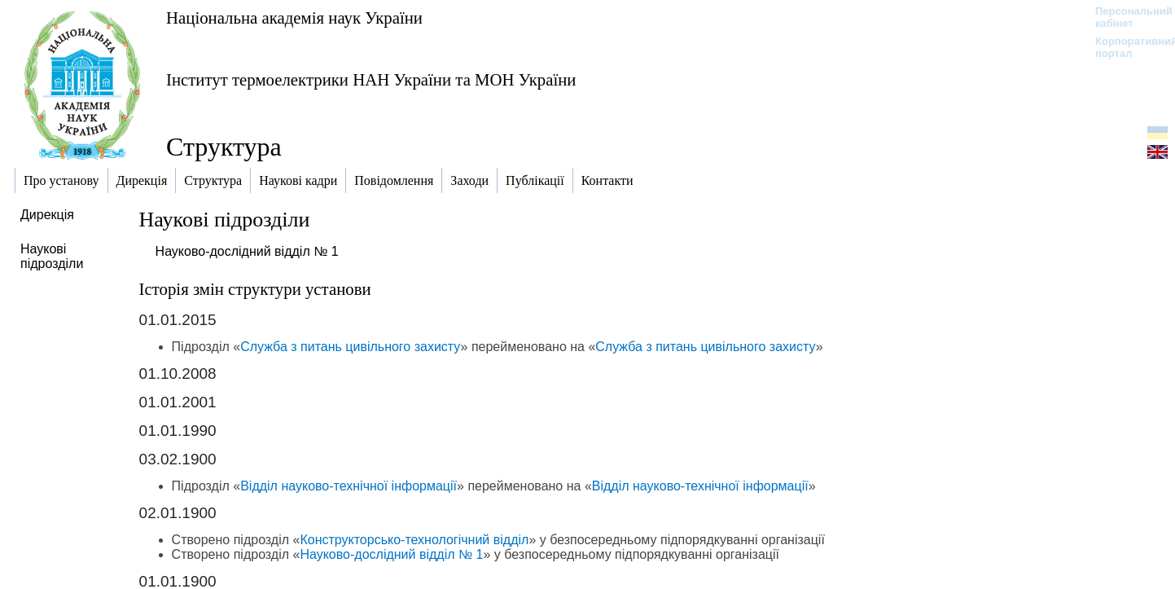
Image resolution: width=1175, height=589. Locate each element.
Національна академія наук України (294, 17)
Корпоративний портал (1125, 47)
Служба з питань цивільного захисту (350, 347)
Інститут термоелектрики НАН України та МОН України (371, 79)
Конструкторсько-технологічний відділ (414, 540)
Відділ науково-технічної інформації (348, 486)
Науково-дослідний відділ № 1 (247, 251)
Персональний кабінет (1125, 17)
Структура (224, 146)
